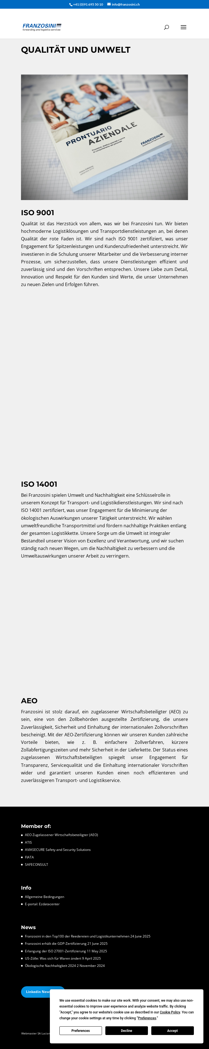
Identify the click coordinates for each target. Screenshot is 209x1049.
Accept (172, 1031)
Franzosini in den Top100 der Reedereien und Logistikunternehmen (77, 936)
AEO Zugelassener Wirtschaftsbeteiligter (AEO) (61, 834)
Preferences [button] (147, 1018)
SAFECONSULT (36, 864)
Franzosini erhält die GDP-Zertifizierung (56, 943)
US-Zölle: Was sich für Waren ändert (53, 958)
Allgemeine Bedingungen (44, 896)
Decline (126, 1031)
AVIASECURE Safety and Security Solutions (58, 849)
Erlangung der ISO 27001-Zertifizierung (55, 951)
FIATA (29, 857)
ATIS (28, 842)
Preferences (80, 1031)
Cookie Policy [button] (170, 1012)
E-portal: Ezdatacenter (42, 904)
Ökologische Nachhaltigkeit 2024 (50, 965)
